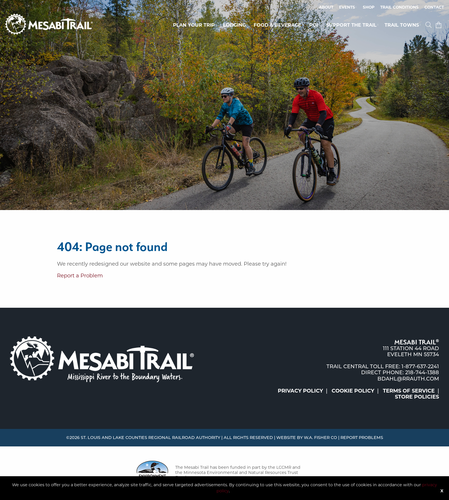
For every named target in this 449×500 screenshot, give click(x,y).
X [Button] (441, 490)
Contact (434, 7)
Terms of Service (409, 391)
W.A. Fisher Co (320, 437)
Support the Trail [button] (351, 25)
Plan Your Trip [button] (194, 25)
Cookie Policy (353, 391)
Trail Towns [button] (402, 25)
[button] (429, 25)
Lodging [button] (234, 25)
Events (347, 7)
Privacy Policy (300, 391)
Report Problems (361, 437)
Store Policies (417, 397)
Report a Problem (80, 275)
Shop (369, 7)
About (326, 7)
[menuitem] (326, 7)
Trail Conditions (399, 7)
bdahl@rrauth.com (408, 379)
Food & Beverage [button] (277, 25)
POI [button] (313, 25)
